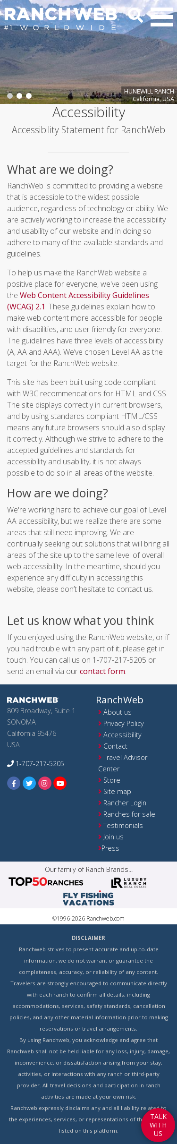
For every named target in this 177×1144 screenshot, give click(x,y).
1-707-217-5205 (35, 763)
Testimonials (123, 825)
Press (110, 848)
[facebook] (14, 782)
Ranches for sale (129, 814)
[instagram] (45, 782)
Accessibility (122, 734)
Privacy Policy (123, 723)
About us (117, 712)
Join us (113, 836)
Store (111, 780)
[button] (162, 17)
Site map (117, 791)
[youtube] (60, 782)
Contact (115, 746)
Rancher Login (124, 802)
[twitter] (29, 782)
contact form (102, 671)
